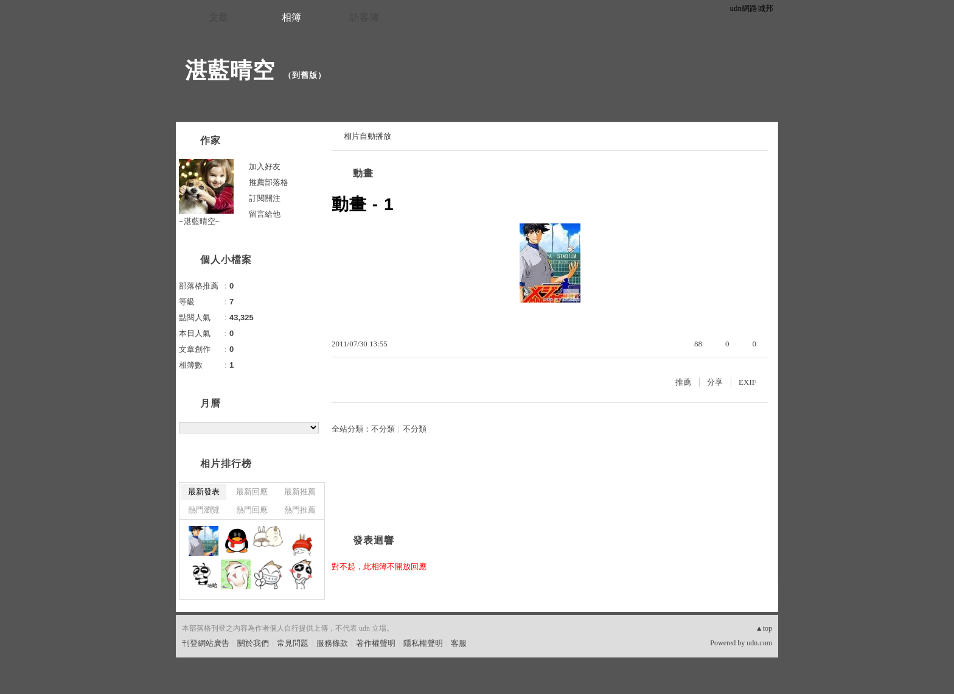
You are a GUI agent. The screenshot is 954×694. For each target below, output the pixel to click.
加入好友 (264, 166)
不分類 (383, 428)
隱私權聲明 (423, 643)
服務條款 (332, 643)
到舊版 (305, 75)
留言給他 (264, 214)
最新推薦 (300, 491)
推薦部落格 (268, 182)
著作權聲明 (375, 643)
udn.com (759, 643)
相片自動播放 (367, 136)
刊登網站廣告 (205, 643)
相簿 (291, 17)
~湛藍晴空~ (199, 221)
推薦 (683, 382)
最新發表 (204, 491)
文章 (218, 17)
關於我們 (253, 643)
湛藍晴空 (230, 70)
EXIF (747, 382)
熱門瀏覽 (204, 509)
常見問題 (292, 643)
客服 (459, 643)
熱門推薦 (300, 509)
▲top (764, 628)
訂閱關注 (264, 198)
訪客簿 (364, 17)
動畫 (363, 173)
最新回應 (252, 491)
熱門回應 (252, 509)
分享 (715, 382)
